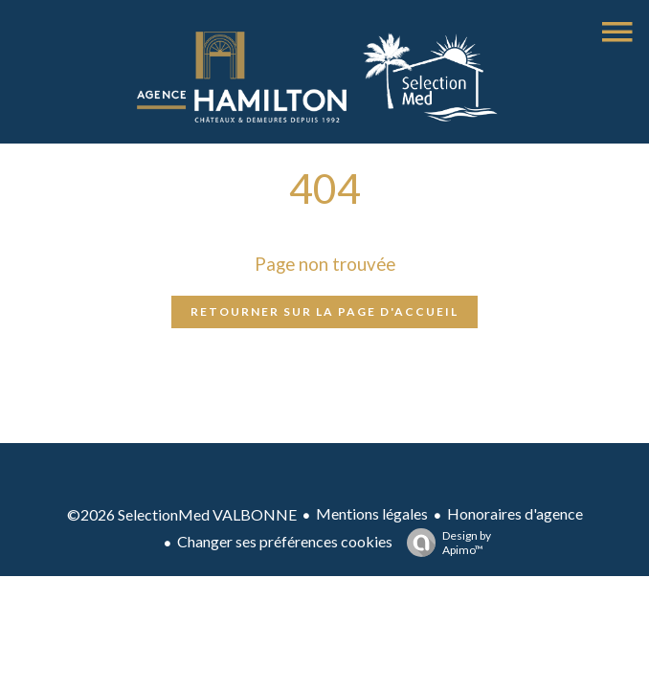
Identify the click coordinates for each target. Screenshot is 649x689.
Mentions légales (372, 513)
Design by (444, 542)
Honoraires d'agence (515, 513)
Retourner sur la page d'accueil (324, 311)
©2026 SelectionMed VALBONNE (182, 514)
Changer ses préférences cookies (284, 541)
